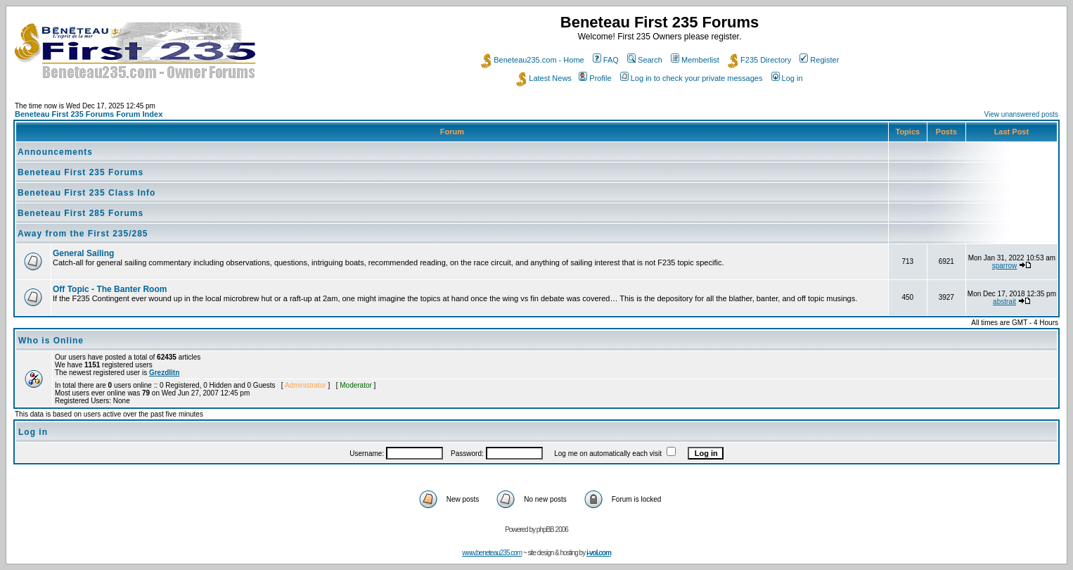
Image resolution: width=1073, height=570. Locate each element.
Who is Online (51, 341)
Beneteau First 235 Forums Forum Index (88, 114)
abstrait (1004, 301)
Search (644, 60)
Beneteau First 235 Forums (80, 172)
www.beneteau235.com (492, 553)
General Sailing (83, 253)
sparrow (1004, 266)
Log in (787, 78)
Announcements (55, 152)
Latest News (544, 78)
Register (819, 60)
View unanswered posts (1021, 114)
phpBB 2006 (552, 529)
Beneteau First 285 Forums (80, 213)
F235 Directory (759, 60)
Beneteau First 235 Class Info (86, 193)
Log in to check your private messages (691, 78)
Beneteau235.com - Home (532, 60)
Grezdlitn (164, 372)
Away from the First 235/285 (83, 234)
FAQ (606, 60)
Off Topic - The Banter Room (110, 289)
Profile (595, 78)
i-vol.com (598, 553)
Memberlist (695, 60)
